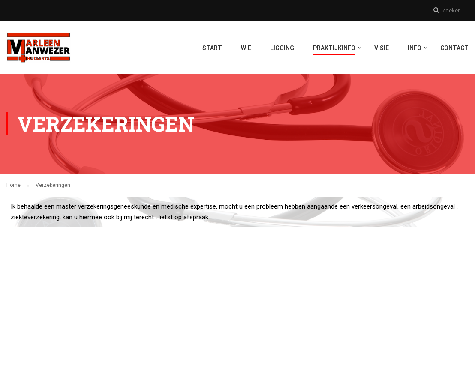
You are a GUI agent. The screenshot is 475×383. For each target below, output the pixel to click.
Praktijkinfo (334, 48)
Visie (381, 48)
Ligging (282, 48)
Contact (454, 48)
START (212, 48)
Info (414, 48)
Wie (246, 48)
